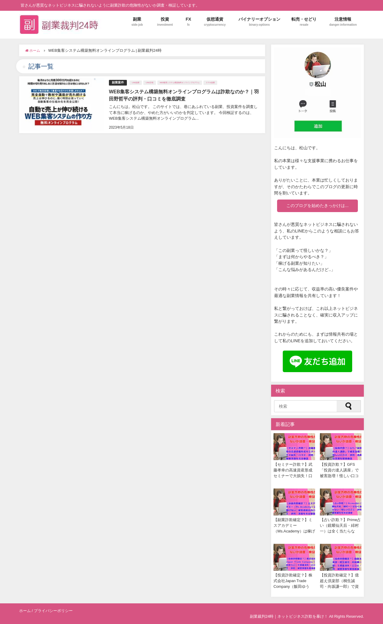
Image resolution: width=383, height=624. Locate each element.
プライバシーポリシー (53, 611)
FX (188, 21)
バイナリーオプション (259, 21)
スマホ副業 (210, 82)
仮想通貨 (214, 21)
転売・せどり (304, 21)
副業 (137, 21)
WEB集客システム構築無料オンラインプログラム (180, 82)
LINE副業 (135, 82)
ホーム (25, 611)
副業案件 (118, 82)
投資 (165, 21)
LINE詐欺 (149, 82)
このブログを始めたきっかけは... (317, 205)
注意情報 (343, 21)
